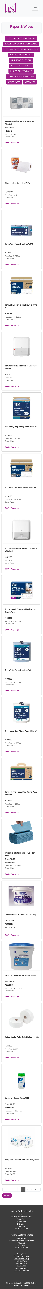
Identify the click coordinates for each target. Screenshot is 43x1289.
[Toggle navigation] (35, 8)
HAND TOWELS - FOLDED (21, 60)
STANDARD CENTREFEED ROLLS (21, 77)
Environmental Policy (21, 1259)
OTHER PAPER (14, 82)
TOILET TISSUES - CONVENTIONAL (21, 38)
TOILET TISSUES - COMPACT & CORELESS (21, 49)
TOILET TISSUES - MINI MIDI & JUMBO (21, 44)
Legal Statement (21, 1268)
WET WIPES (30, 82)
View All (7, 1195)
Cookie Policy (21, 1266)
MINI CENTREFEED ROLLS (21, 71)
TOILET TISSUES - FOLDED (21, 55)
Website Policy (21, 1263)
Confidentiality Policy (21, 1256)
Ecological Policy (21, 1261)
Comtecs (26, 1285)
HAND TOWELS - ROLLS (21, 66)
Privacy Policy (21, 1254)
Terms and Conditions (21, 1271)
